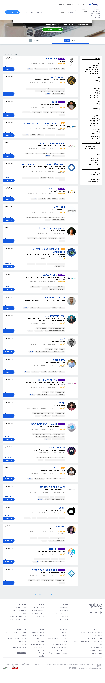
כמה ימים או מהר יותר (91, 146)
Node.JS (56, 68)
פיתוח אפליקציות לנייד (41, 328)
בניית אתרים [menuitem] (96, 10)
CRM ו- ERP (34, 538)
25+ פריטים (94, 133)
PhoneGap (42, 198)
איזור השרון (94, 158)
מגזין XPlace (64, 610)
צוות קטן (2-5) (93, 67)
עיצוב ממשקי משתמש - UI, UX (58, 653)
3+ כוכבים (95, 105)
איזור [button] (98, 154)
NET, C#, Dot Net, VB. (36, 644)
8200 (96, 171)
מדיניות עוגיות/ (28, 664)
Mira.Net (60, 526)
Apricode (52, 188)
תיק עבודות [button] (96, 129)
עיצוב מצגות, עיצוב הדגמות (59, 647)
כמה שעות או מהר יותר (91, 148)
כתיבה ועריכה (21, 629)
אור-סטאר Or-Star (47, 380)
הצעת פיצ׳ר (64, 616)
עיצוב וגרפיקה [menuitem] (95, 12)
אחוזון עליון (95, 84)
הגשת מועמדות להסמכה (18, 619)
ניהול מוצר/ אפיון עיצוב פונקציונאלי (56, 88)
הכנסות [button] (97, 113)
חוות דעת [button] (97, 88)
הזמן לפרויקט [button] (8, 66)
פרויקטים (34, 40)
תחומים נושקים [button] (95, 179)
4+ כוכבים (95, 107)
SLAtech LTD (50, 274)
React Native (39, 330)
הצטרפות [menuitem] (25, 12)
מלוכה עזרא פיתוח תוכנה (52, 143)
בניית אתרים (98, 629)
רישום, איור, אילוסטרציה (60, 644)
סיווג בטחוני (94, 174)
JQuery (62, 198)
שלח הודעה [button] (9, 69)
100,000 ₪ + (94, 120)
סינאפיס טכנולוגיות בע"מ (44, 569)
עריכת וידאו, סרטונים (61, 650)
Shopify (40, 134)
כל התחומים (87, 24)
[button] (91, 59)
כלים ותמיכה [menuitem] (82, 4)
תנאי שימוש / (36, 664)
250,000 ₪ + (94, 122)
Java (63, 68)
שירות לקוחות (64, 619)
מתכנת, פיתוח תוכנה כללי (41, 68)
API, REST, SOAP (32, 238)
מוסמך (96, 80)
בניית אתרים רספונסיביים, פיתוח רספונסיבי (36, 88)
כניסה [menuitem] (33, 12)
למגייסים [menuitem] (62, 4)
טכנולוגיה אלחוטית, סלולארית (33, 217)
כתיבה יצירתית (21, 641)
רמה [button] (98, 78)
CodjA (61, 507)
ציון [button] (99, 101)
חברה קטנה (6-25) (92, 69)
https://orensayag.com (52, 228)
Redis (55, 478)
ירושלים (96, 162)
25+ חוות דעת (94, 95)
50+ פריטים (94, 135)
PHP (51, 68)
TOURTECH (50, 548)
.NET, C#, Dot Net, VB (42, 153)
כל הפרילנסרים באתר (37, 613)
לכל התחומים (21, 653)
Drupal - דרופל (97, 653)
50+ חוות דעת (94, 97)
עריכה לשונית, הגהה (19, 647)
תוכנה (42, 629)
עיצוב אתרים (45, 392)
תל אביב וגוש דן (93, 156)
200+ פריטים (94, 138)
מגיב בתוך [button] (97, 142)
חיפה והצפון (94, 160)
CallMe (96, 82)
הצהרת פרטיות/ (19, 664)
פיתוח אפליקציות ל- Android (57, 289)
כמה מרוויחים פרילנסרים (60, 613)
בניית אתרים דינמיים (36, 112)
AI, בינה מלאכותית (41, 264)
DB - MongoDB (53, 238)
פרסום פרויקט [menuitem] (12, 12)
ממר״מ (96, 173)
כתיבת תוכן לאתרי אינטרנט (17, 638)
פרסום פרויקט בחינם (37, 610)
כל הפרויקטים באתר (19, 610)
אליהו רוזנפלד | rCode (54, 316)
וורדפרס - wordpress (95, 638)
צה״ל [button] (98, 168)
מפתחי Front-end (38, 635)
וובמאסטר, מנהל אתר (95, 650)
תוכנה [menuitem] (98, 14)
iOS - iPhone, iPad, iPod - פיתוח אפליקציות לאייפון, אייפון (50, 91)
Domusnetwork (56, 447)
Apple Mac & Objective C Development (52, 561)
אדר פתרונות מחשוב (55, 297)
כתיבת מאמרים (21, 644)
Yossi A (61, 339)
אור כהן (61, 403)
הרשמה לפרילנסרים (19, 607)
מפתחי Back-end (92, 181)
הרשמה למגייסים (39, 607)
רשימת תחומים (63, 607)
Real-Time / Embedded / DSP (56, 264)
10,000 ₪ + (94, 117)
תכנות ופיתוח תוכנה (75, 24)
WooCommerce (43, 496)
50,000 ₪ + (94, 118)
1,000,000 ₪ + (93, 125)
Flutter (33, 307)
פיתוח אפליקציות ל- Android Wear (42, 434)
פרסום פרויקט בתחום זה (52, 30)
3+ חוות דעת (94, 92)
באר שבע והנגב (93, 164)
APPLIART (59, 207)
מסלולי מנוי (22, 613)
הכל (97, 90)
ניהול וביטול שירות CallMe (17, 616)
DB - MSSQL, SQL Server (57, 153)
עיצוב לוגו (65, 632)
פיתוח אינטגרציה (60, 134)
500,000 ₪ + (94, 123)
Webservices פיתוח (58, 286)
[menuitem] (38, 12)
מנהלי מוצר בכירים (46, 286)
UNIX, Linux (31, 264)
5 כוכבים (95, 108)
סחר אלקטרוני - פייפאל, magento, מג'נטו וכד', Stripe (50, 394)
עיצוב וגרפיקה (63, 629)
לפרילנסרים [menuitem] (71, 4)
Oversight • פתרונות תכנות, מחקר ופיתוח (43, 164)
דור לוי (56, 468)
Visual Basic (29, 153)
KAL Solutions (57, 77)
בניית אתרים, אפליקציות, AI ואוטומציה (40, 123)
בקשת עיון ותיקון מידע (8, 664)
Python (54, 307)
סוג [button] (99, 63)
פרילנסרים (71, 40)
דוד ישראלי (51, 58)
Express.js (26, 112)
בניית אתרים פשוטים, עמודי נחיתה (30, 177)
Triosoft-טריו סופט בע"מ (44, 424)
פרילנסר (95, 65)
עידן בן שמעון (58, 359)
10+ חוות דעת (94, 94)
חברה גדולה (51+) (92, 73)
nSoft (54, 102)
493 (39, 595)
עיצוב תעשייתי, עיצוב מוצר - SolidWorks (43, 413)
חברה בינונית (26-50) (91, 71)
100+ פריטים (94, 136)
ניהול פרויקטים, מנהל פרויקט (57, 112)
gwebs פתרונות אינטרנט (52, 486)
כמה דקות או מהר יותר (91, 150)
